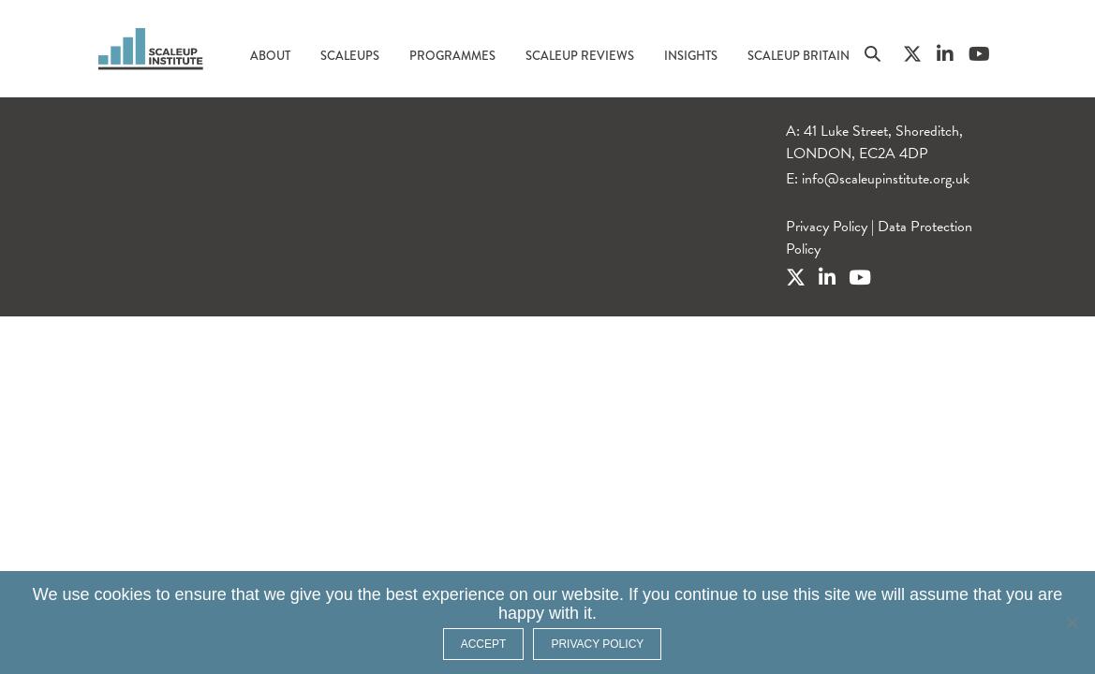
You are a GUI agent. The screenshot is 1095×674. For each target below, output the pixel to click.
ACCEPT (484, 644)
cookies (123, 594)
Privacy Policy (826, 226)
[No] (1071, 622)
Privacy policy (597, 644)
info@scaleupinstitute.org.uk (885, 179)
